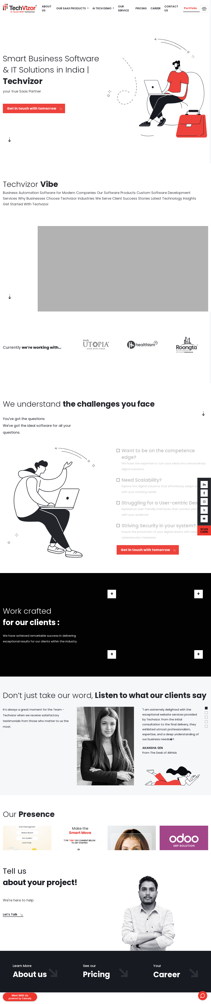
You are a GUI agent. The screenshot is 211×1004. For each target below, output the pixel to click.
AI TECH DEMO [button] (102, 8)
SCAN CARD (204, 530)
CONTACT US (171, 8)
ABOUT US (46, 8)
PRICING (141, 8)
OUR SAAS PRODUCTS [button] (71, 8)
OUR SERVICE (123, 8)
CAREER (155, 8)
